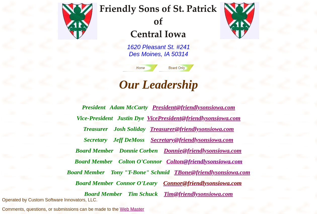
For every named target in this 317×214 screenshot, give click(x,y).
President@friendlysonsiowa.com (193, 107)
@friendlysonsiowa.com (211, 150)
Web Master (132, 209)
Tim (169, 194)
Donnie (173, 150)
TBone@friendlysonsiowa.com (212, 172)
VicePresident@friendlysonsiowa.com (193, 118)
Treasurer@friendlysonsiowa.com (192, 129)
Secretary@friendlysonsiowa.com (191, 139)
